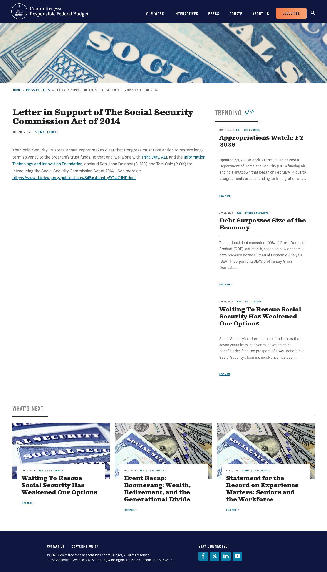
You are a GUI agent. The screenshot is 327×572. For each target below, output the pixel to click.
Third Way (150, 157)
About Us (260, 13)
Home (17, 90)
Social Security (46, 132)
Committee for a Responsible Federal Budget (50, 11)
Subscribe (291, 13)
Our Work (155, 13)
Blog (238, 130)
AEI (164, 157)
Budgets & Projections (256, 212)
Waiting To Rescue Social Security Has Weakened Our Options (260, 317)
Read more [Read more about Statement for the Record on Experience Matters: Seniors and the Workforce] (231, 510)
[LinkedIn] (226, 556)
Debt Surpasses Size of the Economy (262, 224)
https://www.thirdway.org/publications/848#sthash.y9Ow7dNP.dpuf (74, 177)
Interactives (186, 13)
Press (213, 13)
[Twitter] (214, 556)
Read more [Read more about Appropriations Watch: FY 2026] (224, 195)
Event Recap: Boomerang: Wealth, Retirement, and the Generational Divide (157, 489)
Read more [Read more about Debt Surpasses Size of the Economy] (224, 284)
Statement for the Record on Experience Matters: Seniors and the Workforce (262, 489)
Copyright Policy (85, 546)
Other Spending (252, 130)
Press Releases (38, 90)
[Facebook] (203, 556)
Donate (235, 13)
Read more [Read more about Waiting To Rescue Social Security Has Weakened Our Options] (224, 374)
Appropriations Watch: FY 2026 (261, 141)
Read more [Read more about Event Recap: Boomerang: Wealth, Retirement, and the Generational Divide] (129, 510)
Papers (246, 470)
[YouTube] (237, 556)
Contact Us (55, 546)
